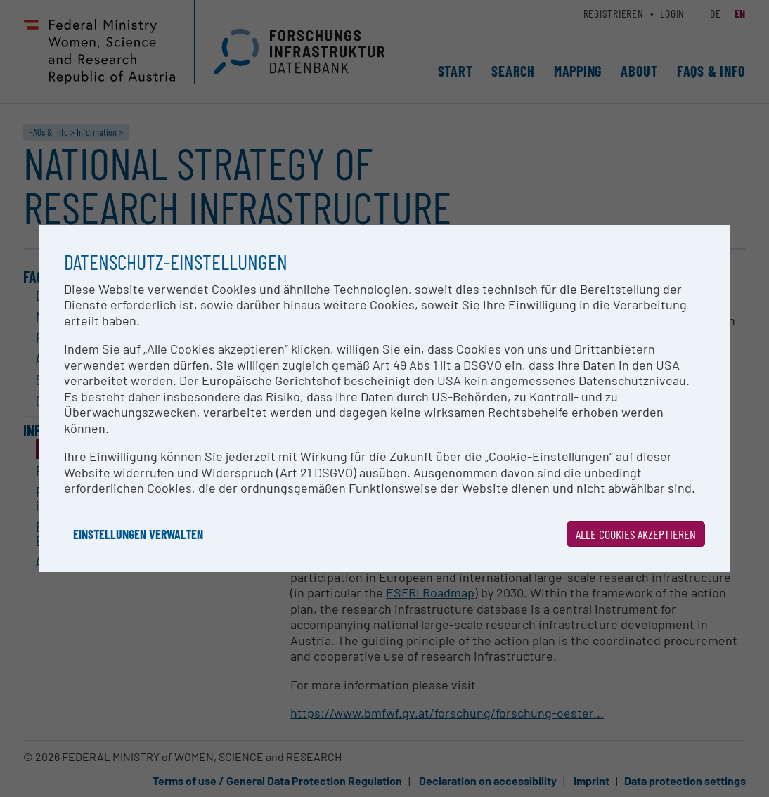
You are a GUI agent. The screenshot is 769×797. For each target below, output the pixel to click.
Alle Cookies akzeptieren (636, 534)
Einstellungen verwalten (138, 534)
